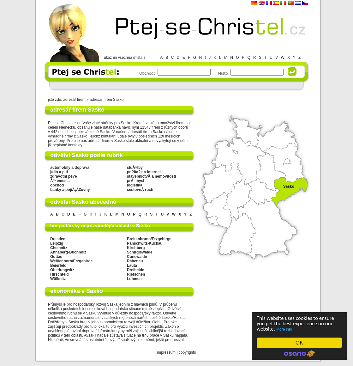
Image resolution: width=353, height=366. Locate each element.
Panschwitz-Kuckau (145, 243)
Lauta (132, 265)
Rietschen (136, 274)
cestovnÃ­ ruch (140, 189)
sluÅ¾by (135, 167)
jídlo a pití (59, 172)
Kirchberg (136, 248)
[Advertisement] (176, 85)
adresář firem (74, 99)
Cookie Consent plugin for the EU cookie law (299, 353)
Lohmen (134, 279)
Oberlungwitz (62, 270)
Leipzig (56, 243)
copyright (186, 352)
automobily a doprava (69, 167)
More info (284, 329)
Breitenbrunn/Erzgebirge (149, 239)
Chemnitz (58, 248)
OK (299, 343)
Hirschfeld (59, 274)
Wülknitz (58, 279)
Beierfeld (58, 265)
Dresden (57, 239)
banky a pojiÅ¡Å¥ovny (70, 189)
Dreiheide (135, 270)
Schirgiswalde (140, 252)
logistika (134, 185)
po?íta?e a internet (144, 172)
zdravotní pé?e (63, 176)
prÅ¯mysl (135, 181)
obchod (57, 185)
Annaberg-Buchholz (68, 252)
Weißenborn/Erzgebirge (71, 261)
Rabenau (135, 261)
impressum (166, 352)
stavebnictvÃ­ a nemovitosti (151, 176)
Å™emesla (59, 181)
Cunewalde (137, 256)
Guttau (56, 256)
